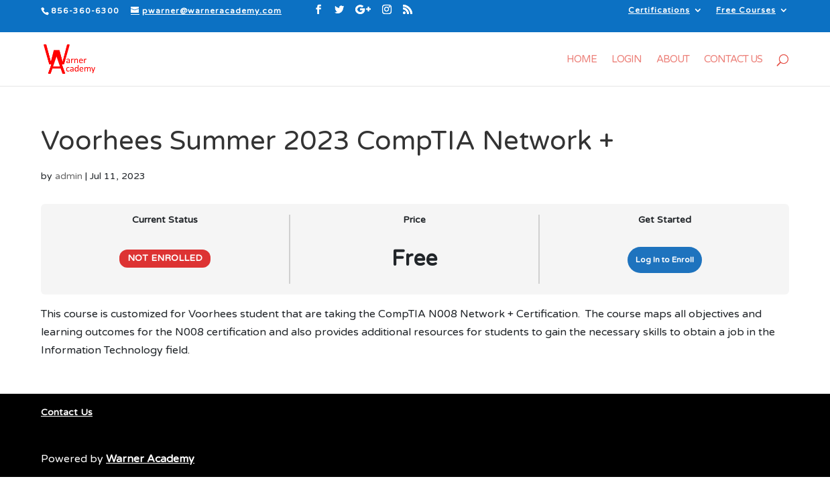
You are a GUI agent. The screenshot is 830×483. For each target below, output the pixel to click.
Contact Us (733, 59)
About (672, 59)
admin (68, 176)
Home (582, 59)
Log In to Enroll (665, 259)
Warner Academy (150, 459)
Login (626, 59)
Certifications (659, 10)
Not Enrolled (164, 258)
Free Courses (746, 10)
